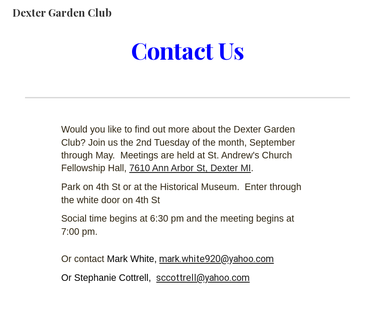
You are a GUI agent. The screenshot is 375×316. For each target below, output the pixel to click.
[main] (187, 50)
